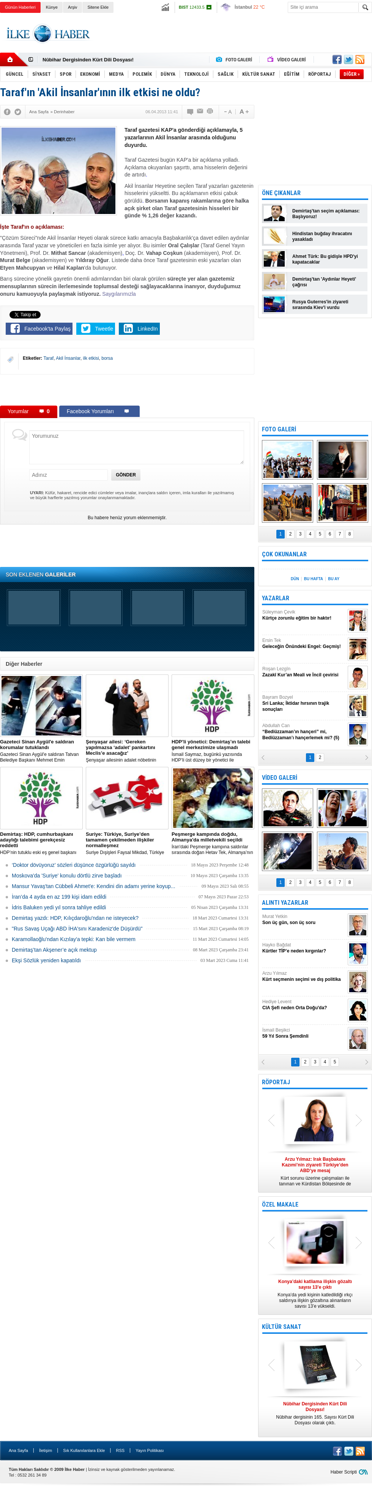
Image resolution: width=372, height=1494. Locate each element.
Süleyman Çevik (304, 615)
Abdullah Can (304, 732)
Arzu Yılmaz (304, 976)
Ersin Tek (304, 643)
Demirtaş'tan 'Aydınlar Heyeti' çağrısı (324, 281)
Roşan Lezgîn (304, 672)
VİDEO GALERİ (279, 777)
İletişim (45, 1450)
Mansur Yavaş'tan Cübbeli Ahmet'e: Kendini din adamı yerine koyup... (93, 886)
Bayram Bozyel (304, 703)
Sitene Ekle (98, 7)
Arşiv (72, 7)
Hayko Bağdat (304, 948)
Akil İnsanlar (68, 358)
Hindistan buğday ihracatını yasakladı (322, 236)
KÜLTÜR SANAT (281, 1326)
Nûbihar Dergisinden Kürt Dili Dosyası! (88, 59)
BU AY (333, 579)
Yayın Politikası (150, 1450)
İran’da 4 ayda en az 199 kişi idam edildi (59, 897)
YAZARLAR (275, 598)
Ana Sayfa (18, 1450)
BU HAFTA (313, 579)
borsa (107, 358)
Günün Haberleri (20, 7)
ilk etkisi (91, 358)
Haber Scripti (344, 1472)
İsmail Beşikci (304, 1033)
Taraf (48, 358)
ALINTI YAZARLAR (285, 902)
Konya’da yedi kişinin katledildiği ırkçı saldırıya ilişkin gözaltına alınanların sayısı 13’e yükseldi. (315, 1294)
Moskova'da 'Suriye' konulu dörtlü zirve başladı (67, 876)
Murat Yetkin (304, 920)
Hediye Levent (304, 1005)
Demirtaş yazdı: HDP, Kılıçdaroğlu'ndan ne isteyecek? (75, 918)
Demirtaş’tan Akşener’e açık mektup (54, 950)
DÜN (295, 579)
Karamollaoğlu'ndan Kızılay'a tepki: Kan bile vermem (74, 939)
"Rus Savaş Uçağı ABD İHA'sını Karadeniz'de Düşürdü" (77, 929)
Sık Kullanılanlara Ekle (84, 1450)
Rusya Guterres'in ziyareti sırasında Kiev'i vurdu (320, 304)
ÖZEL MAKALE (280, 1204)
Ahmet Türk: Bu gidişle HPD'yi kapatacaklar (325, 259)
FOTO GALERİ (279, 429)
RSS (120, 1450)
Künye (52, 7)
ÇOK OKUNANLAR (284, 554)
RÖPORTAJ (276, 1082)
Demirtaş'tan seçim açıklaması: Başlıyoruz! (326, 213)
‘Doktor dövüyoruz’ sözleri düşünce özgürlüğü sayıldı (74, 865)
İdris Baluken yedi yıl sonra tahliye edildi (59, 907)
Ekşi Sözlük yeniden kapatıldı (46, 960)
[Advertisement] (127, 389)
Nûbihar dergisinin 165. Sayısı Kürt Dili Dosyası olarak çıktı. (315, 1413)
